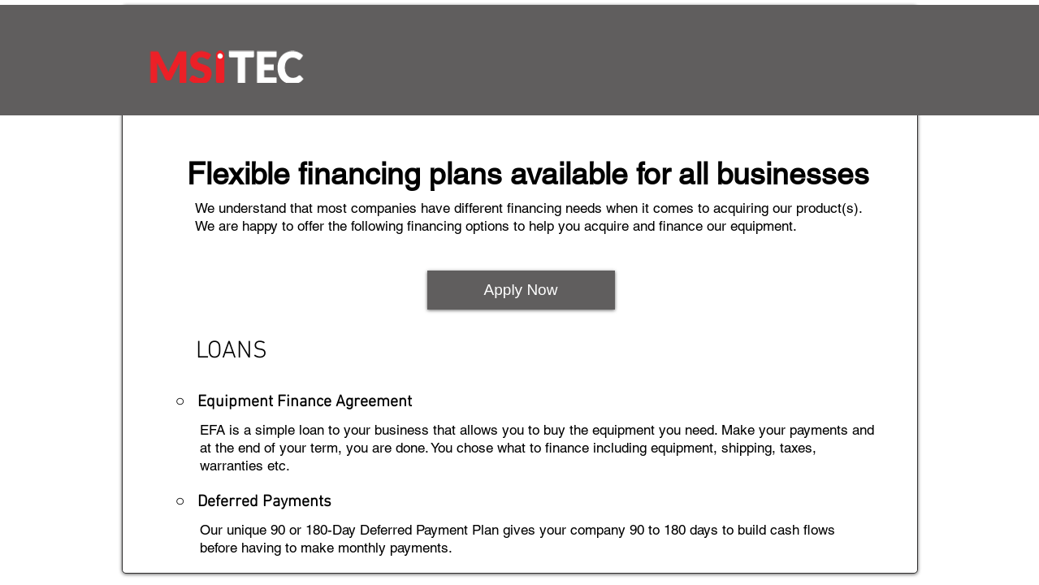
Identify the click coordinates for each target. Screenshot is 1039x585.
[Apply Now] (521, 290)
